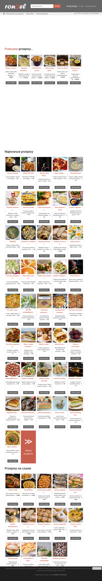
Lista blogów (91, 6)
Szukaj (57, 6)
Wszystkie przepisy (15, 14)
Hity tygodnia (42, 14)
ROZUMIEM (97, 568)
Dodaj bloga (71, 6)
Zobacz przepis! (11, 83)
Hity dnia (30, 14)
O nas (81, 6)
